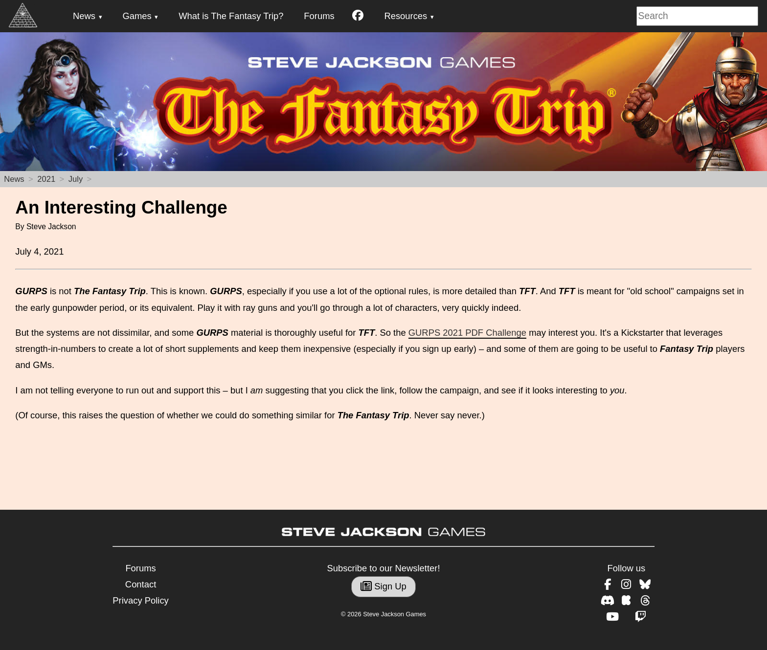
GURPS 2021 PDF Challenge (467, 332)
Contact (140, 584)
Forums (319, 16)
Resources (405, 16)
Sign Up (383, 586)
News (84, 16)
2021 (46, 179)
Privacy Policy (140, 600)
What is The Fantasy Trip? (231, 16)
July (75, 179)
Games (136, 16)
